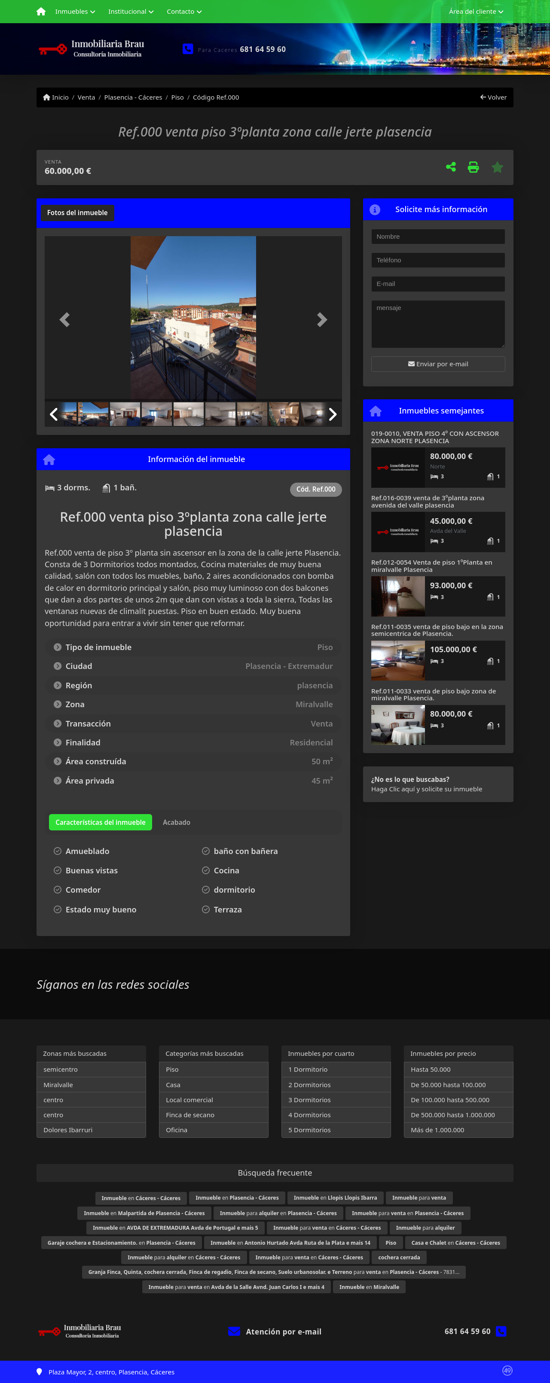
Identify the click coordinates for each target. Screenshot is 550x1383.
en (141, 1198)
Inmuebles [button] (71, 11)
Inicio (56, 97)
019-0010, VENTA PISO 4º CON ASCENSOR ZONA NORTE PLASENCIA (435, 437)
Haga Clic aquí (393, 788)
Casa (173, 1084)
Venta (86, 97)
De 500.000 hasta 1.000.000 (453, 1114)
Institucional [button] (127, 11)
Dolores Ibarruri (67, 1129)
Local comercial (189, 1099)
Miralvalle (58, 1084)
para (419, 1197)
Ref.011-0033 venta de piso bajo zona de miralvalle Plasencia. (433, 694)
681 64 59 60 (263, 49)
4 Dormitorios (309, 1114)
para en (278, 1213)
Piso (177, 97)
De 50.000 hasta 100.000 (448, 1084)
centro (53, 1099)
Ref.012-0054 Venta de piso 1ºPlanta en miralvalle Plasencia (431, 566)
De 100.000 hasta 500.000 (450, 1099)
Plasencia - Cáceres (133, 97)
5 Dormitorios (309, 1129)
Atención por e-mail (274, 1332)
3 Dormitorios (309, 1099)
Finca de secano (190, 1114)
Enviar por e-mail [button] (438, 363)
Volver (493, 97)
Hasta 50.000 (431, 1069)
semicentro (60, 1069)
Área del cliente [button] (472, 11)
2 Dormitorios (309, 1084)
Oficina (176, 1129)
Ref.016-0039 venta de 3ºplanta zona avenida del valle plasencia (427, 501)
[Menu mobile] (41, 11)
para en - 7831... (274, 1272)
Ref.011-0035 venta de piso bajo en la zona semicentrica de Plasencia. (437, 630)
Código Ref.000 (216, 97)
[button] (67, 319)
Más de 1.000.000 (437, 1129)
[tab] (77, 213)
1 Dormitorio (307, 1069)
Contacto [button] (180, 11)
